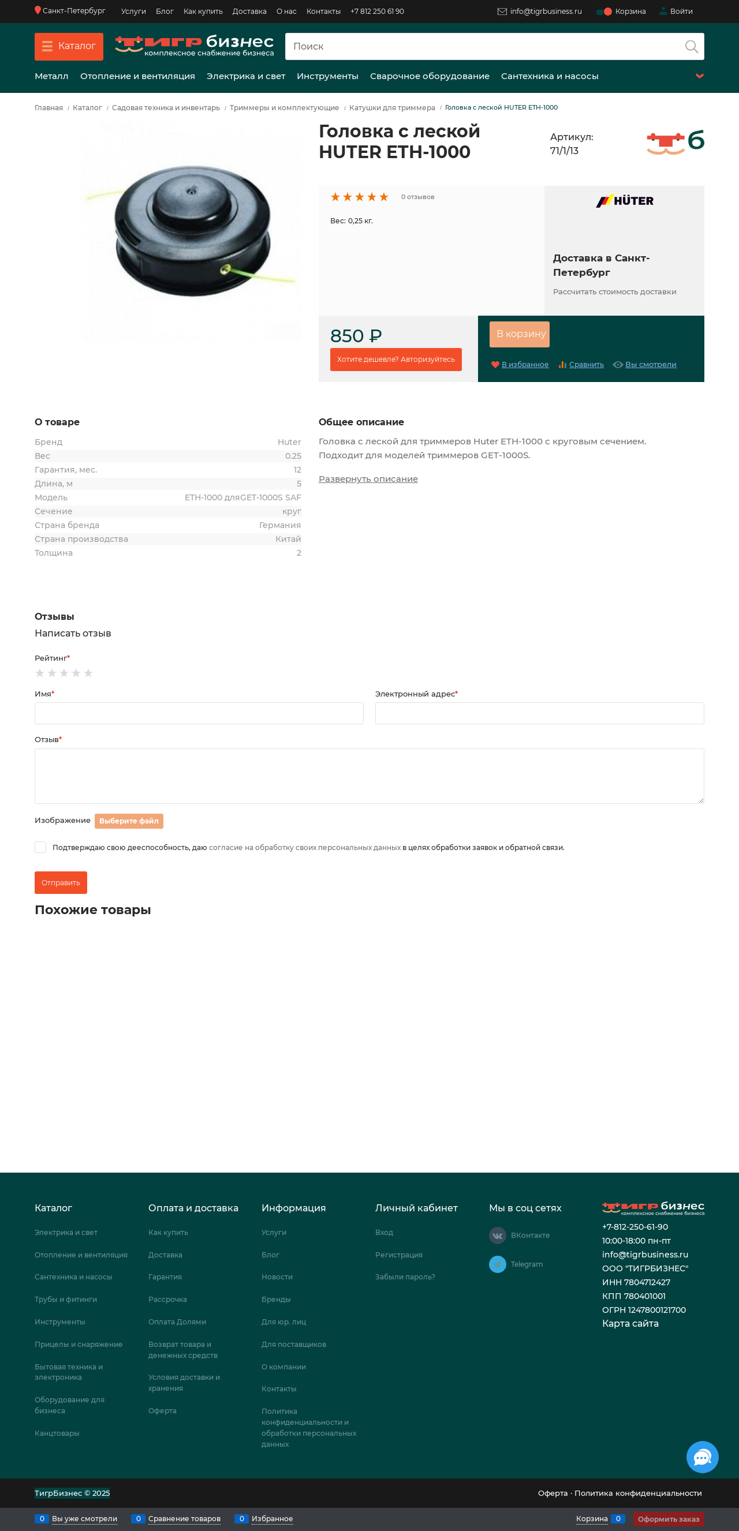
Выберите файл (129, 821)
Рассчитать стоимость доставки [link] (615, 291)
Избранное (272, 1518)
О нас (287, 11)
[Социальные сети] (702, 1457)
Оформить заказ (669, 1519)
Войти (681, 11)
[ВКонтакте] (497, 1235)
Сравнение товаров (184, 1518)
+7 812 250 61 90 (377, 11)
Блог (165, 11)
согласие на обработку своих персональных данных (305, 847)
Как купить (203, 11)
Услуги (133, 11)
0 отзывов (418, 197)
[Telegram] (497, 1264)
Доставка (250, 11)
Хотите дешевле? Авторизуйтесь (396, 359)
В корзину (521, 333)
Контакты (324, 11)
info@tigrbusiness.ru (540, 11)
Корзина (592, 1518)
